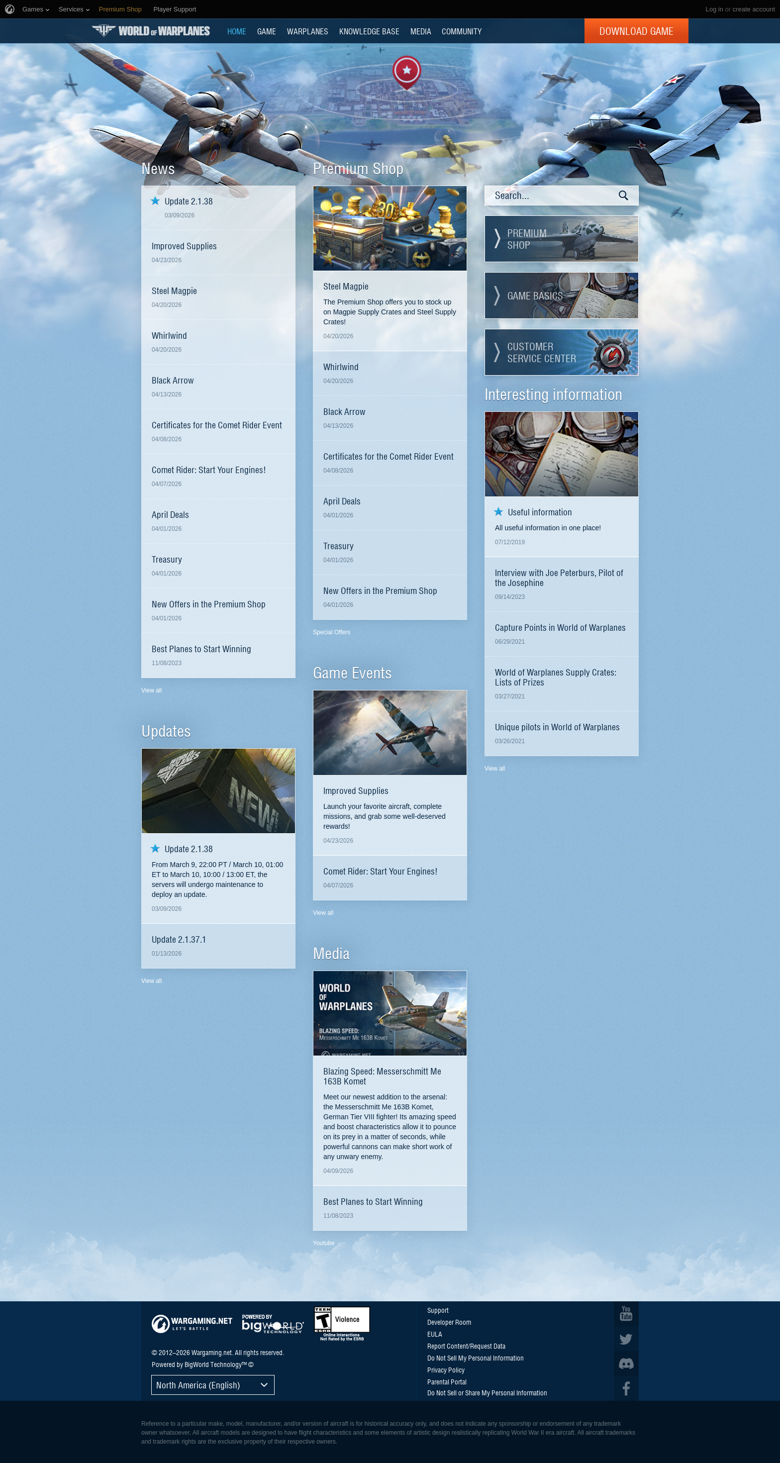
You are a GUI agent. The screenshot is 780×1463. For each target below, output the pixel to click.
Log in (714, 9)
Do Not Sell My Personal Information (475, 1358)
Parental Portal (447, 1381)
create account (754, 9)
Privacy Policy (446, 1369)
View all (151, 690)
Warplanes (307, 30)
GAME (266, 30)
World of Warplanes (151, 30)
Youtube (324, 1243)
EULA (434, 1334)
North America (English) (198, 1384)
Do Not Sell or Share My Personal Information (487, 1392)
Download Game (636, 31)
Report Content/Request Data (466, 1346)
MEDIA (420, 30)
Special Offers (331, 632)
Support (438, 1310)
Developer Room (449, 1322)
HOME (236, 30)
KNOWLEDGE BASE (369, 30)
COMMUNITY (462, 30)
